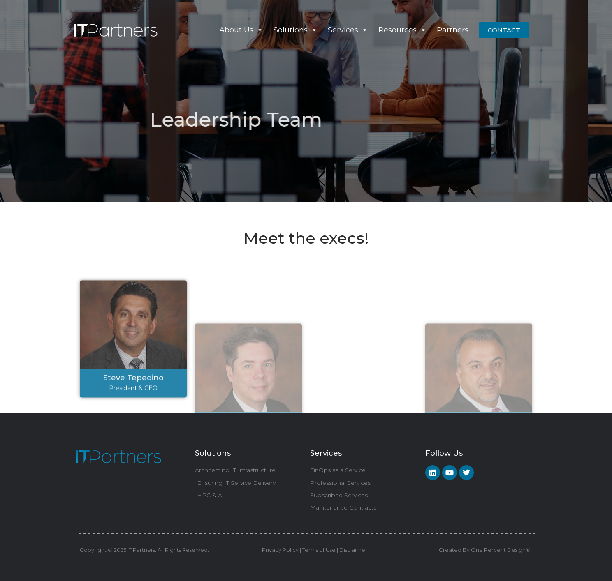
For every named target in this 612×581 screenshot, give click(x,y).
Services (348, 30)
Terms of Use (319, 549)
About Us (241, 30)
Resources (402, 30)
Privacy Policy (280, 549)
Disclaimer (352, 549)
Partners (452, 30)
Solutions (296, 30)
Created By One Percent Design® (485, 549)
